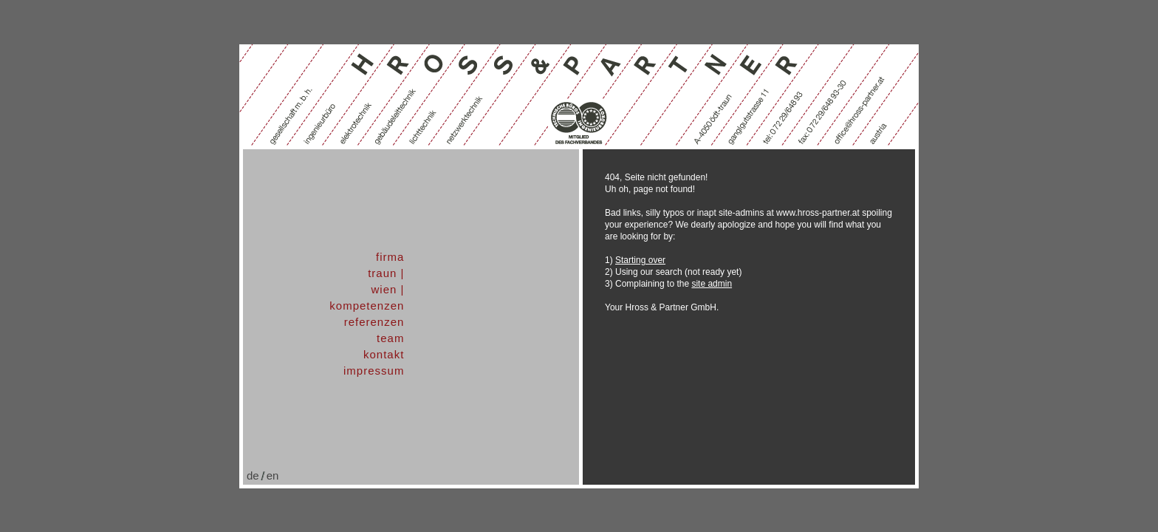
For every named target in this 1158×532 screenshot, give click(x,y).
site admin (711, 284)
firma (390, 256)
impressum (373, 370)
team (390, 338)
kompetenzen (366, 305)
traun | (386, 273)
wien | (387, 289)
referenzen (374, 322)
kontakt (383, 354)
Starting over (640, 260)
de (253, 475)
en (273, 475)
